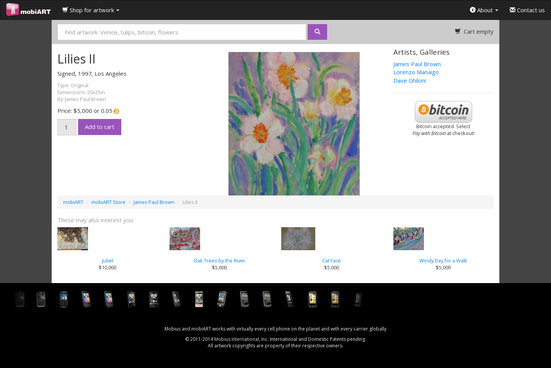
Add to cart (99, 126)
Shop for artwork (90, 10)
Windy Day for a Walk (443, 260)
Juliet (107, 260)
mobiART (73, 202)
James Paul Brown (417, 64)
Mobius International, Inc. (241, 339)
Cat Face (331, 260)
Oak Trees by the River (219, 260)
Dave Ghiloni (409, 80)
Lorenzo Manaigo (416, 72)
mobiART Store (108, 202)
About (484, 10)
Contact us (527, 10)
